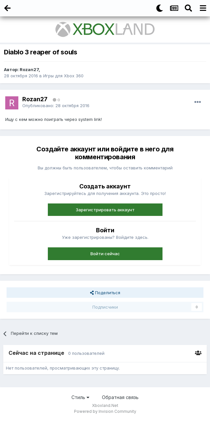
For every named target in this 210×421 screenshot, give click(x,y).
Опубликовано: (55, 105)
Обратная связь (120, 397)
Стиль (80, 397)
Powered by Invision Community (105, 411)
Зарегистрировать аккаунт (105, 209)
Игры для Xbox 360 (63, 75)
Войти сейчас (105, 253)
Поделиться (105, 292)
